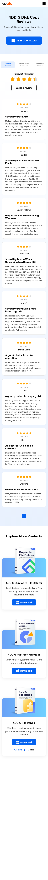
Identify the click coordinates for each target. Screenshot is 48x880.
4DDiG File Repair (24, 722)
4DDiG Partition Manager (24, 654)
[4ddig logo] (7, 3)
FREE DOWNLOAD (24, 40)
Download (24, 602)
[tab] (8, 64)
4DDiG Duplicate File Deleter (24, 583)
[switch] (26, 750)
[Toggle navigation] (44, 3)
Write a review (24, 87)
